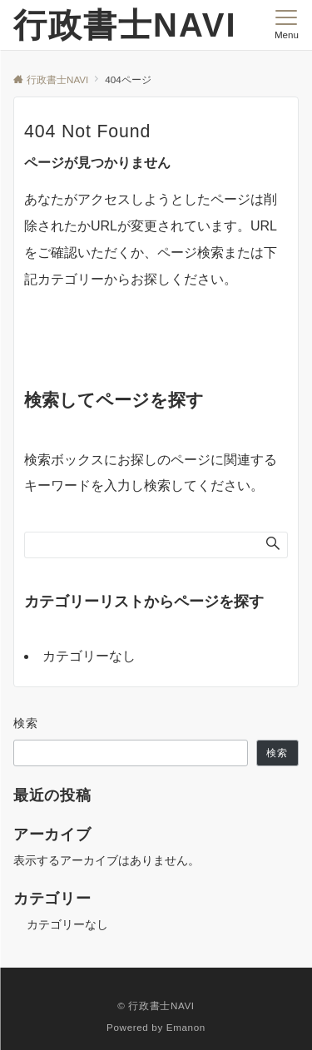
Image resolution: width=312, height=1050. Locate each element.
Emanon (186, 1027)
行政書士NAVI (125, 25)
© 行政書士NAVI (155, 1005)
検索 (26, 723)
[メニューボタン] (287, 25)
